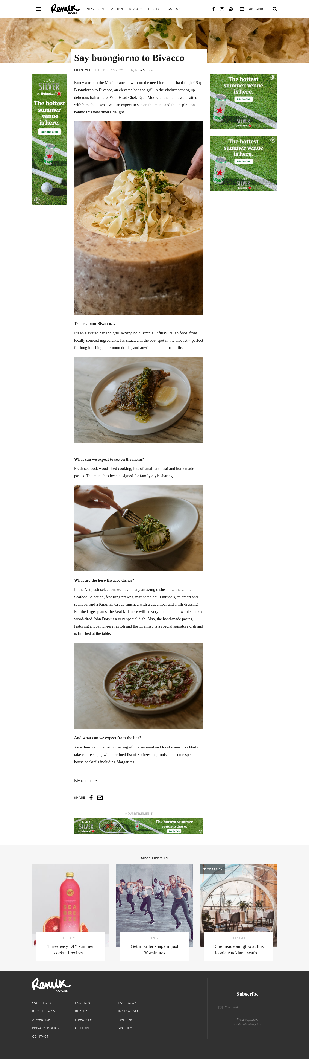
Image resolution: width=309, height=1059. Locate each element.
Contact (40, 1036)
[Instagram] (222, 9)
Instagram (128, 1011)
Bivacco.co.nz (85, 780)
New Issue (95, 9)
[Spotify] (231, 9)
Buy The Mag (44, 1011)
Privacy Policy (46, 1028)
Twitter (125, 1020)
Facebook (127, 1003)
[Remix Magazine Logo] (65, 9)
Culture (175, 9)
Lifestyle (155, 9)
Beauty (135, 9)
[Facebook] (213, 9)
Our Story (42, 1003)
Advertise (41, 1020)
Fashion (117, 9)
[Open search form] (275, 9)
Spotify (125, 1028)
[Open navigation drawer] (38, 8)
